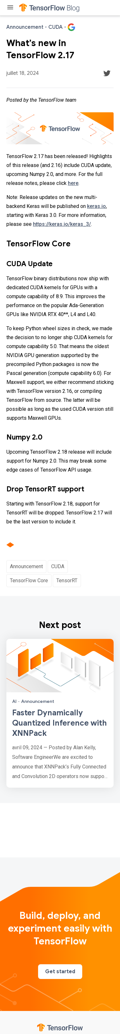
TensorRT (66, 580)
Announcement (26, 566)
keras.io (96, 206)
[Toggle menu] (10, 8)
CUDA (57, 566)
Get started (60, 971)
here (73, 183)
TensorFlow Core (29, 580)
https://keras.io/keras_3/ (62, 224)
